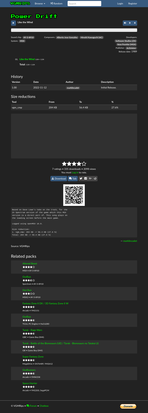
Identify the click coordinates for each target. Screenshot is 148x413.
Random (56, 3)
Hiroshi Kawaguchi (89, 37)
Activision (131, 48)
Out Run (27, 290)
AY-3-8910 (28, 37)
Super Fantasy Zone (33, 356)
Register (132, 3)
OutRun (27, 276)
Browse (40, 3)
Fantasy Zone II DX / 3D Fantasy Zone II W (45, 303)
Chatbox (44, 405)
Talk (73, 178)
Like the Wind (27, 59)
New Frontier (123, 44)
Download (59, 178)
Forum (31, 405)
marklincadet (73, 87)
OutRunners (29, 369)
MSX (22, 41)
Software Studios (124, 41)
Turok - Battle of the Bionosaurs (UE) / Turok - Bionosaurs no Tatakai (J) (61, 343)
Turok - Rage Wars (32, 329)
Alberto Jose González (67, 37)
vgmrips (20, 3)
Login (120, 3)
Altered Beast (30, 263)
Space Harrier (30, 383)
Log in (75, 172)
